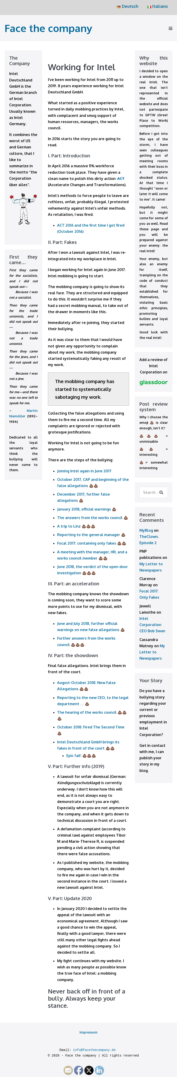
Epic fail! (73, 755)
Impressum (88, 1032)
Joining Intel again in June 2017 (84, 471)
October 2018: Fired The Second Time (90, 727)
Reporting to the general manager (88, 534)
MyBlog (146, 530)
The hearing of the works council (87, 712)
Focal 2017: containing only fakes (86, 543)
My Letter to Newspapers (152, 652)
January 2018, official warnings (84, 509)
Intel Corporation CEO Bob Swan (152, 624)
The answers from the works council (90, 517)
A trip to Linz (69, 526)
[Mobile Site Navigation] (170, 28)
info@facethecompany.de (94, 1050)
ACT (121, 178)
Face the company (48, 28)
